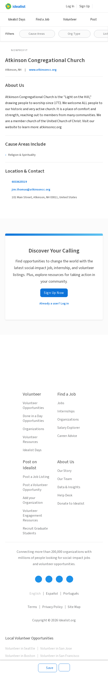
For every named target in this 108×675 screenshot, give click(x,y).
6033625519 (19, 182)
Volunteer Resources (30, 439)
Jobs (60, 403)
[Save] (47, 668)
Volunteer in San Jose (56, 648)
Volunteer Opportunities (33, 405)
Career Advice (67, 435)
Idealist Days (16, 19)
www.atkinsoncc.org (42, 69)
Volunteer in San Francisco (59, 655)
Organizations (33, 429)
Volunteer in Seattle (20, 648)
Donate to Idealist (70, 503)
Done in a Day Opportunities (33, 418)
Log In (70, 6)
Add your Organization (33, 500)
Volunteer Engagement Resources (32, 515)
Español (52, 593)
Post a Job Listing (36, 476)
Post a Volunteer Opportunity (35, 487)
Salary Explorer (68, 427)
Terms (32, 607)
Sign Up (84, 6)
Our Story (64, 470)
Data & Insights (68, 487)
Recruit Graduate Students (35, 531)
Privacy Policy (52, 607)
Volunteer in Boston (20, 655)
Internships (66, 411)
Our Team (64, 479)
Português (71, 593)
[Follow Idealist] (38, 579)
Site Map (74, 607)
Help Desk (64, 495)
